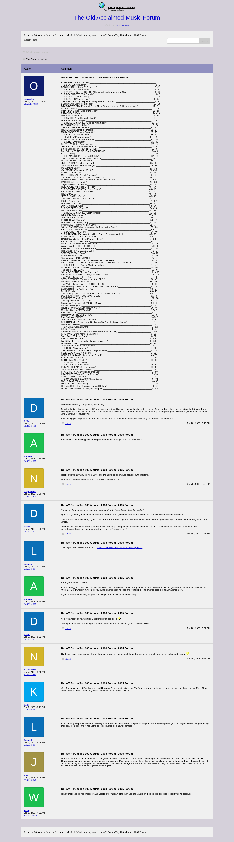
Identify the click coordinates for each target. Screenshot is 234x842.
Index (49, 35)
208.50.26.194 (30, 569)
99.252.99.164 (30, 709)
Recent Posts (30, 39)
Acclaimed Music (64, 35)
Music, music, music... (88, 35)
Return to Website (33, 35)
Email (68, 423)
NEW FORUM (122, 25)
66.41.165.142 (30, 780)
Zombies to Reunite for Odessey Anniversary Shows (119, 547)
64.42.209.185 (30, 461)
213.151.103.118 (31, 104)
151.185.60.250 (31, 815)
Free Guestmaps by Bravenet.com (117, 10)
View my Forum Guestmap (121, 7)
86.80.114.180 (30, 496)
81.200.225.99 (30, 426)
